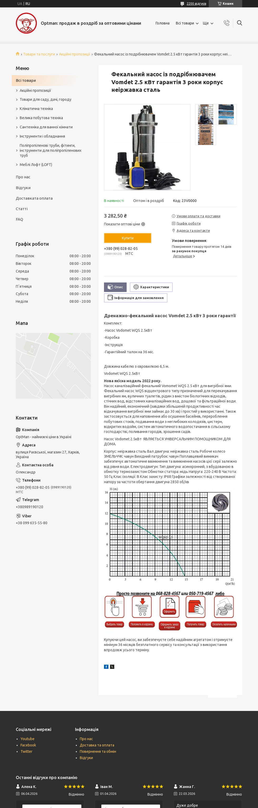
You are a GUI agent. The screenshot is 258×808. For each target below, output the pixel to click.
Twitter (26, 751)
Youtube (27, 739)
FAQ (19, 219)
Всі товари (185, 23)
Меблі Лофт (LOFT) (36, 165)
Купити (128, 238)
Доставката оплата (34, 198)
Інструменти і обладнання (42, 136)
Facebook (28, 745)
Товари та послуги (39, 54)
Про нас (23, 177)
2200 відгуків (196, 3)
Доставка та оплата (97, 745)
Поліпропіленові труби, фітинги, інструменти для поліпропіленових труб (50, 150)
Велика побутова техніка (41, 118)
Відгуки (23, 187)
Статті (22, 208)
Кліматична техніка (36, 109)
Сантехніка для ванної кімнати (46, 127)
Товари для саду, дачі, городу (45, 99)
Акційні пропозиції (74, 54)
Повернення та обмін (98, 751)
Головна (163, 23)
